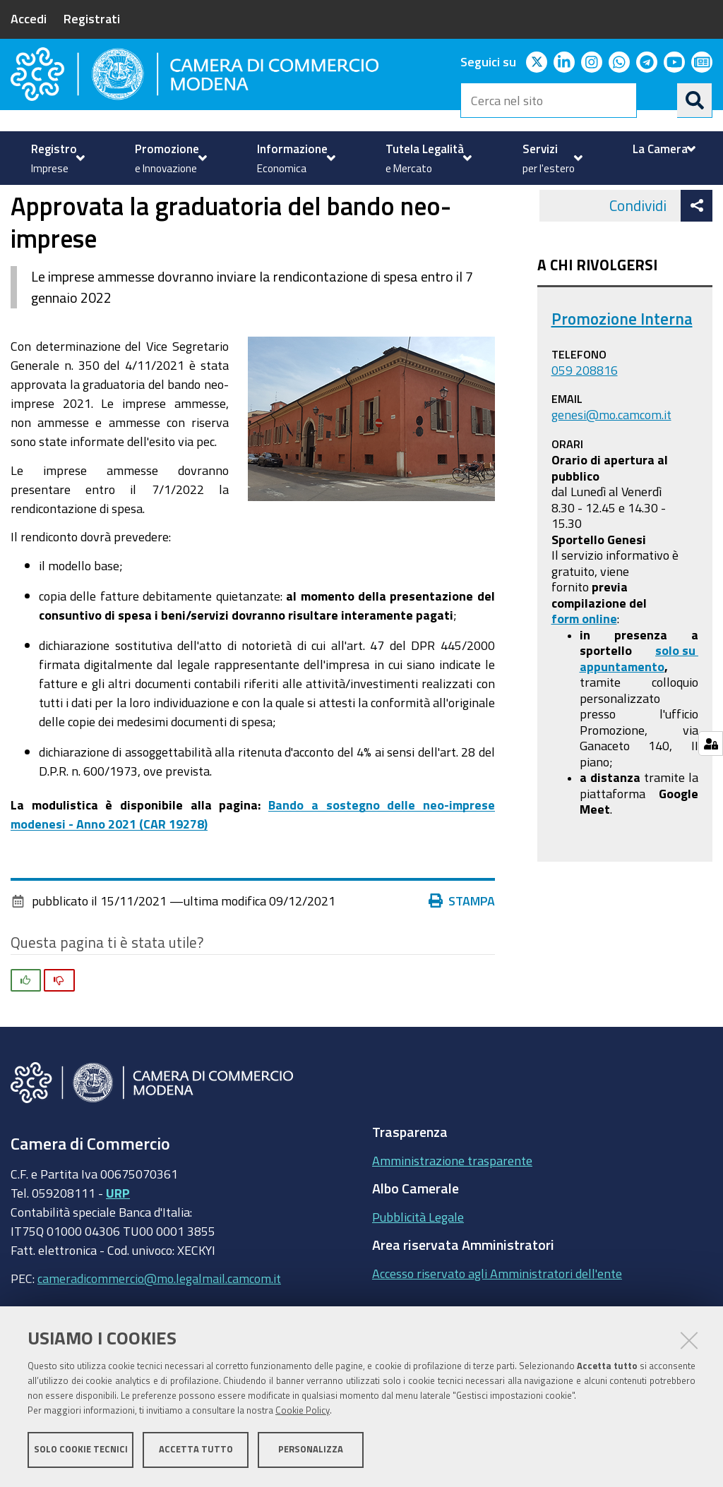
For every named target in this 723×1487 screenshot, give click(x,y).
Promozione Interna (622, 386)
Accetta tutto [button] (196, 1450)
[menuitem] (56, 158)
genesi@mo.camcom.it (611, 481)
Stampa (462, 967)
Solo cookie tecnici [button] (81, 1450)
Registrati (92, 18)
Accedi (29, 18)
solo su (676, 717)
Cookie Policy (302, 1411)
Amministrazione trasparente (452, 1227)
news (252, 219)
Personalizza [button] (310, 1450)
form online (584, 685)
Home (20, 219)
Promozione (71, 219)
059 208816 (584, 437)
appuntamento (622, 733)
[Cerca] (694, 100)
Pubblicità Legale (418, 1283)
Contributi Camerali (173, 219)
